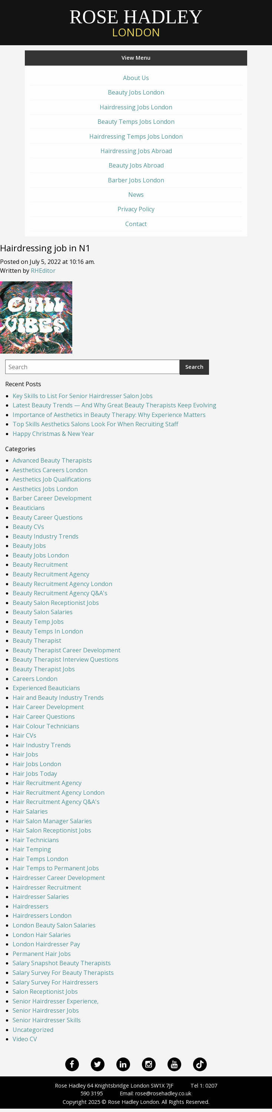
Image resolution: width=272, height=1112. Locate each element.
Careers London (35, 679)
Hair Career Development (48, 707)
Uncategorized (33, 1030)
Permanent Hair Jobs (42, 954)
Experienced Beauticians (46, 688)
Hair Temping (32, 849)
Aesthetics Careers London (50, 470)
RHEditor (43, 271)
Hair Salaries (30, 811)
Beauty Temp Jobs (38, 622)
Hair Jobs (25, 754)
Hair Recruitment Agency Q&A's (56, 802)
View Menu (136, 57)
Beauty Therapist (37, 640)
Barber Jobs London (136, 180)
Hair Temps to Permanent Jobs (56, 868)
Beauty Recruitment (40, 564)
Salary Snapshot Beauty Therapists (62, 963)
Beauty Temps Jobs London (136, 122)
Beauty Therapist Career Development (66, 650)
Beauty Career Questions (48, 517)
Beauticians (29, 508)
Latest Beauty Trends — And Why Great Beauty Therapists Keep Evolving (114, 405)
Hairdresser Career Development (59, 878)
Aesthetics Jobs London (45, 489)
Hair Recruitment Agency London (59, 792)
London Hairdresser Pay (46, 944)
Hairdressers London (42, 915)
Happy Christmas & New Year (53, 434)
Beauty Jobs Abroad (136, 165)
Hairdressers (31, 906)
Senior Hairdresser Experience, (56, 1001)
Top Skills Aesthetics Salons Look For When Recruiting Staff (95, 424)
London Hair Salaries (42, 935)
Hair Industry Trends (42, 745)
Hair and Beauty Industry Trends (58, 698)
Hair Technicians (36, 840)
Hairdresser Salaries (41, 897)
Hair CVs (24, 735)
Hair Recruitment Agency (47, 783)
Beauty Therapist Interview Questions (66, 659)
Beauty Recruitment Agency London (62, 584)
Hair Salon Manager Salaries (52, 821)
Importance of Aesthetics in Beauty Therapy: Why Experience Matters (109, 415)
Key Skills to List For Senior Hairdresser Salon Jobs (83, 396)
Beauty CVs (28, 527)
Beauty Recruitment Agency (51, 574)
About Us (136, 78)
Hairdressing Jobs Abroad (136, 151)
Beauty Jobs (29, 546)
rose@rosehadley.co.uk (163, 1093)
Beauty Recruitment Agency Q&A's (60, 593)
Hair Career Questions (44, 716)
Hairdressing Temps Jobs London (136, 136)
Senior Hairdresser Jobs (46, 1010)
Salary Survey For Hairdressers (55, 982)
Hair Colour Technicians (46, 726)
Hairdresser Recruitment (47, 887)
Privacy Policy (136, 209)
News (136, 195)
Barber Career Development (52, 498)
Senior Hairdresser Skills (47, 1020)
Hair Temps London (40, 859)
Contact (136, 224)
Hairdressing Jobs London (136, 107)
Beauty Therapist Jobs (44, 669)
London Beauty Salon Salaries (54, 925)
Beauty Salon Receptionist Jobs (56, 603)
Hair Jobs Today (35, 774)
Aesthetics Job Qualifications (52, 479)
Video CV (25, 1039)
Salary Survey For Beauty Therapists (63, 973)
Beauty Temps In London (48, 631)
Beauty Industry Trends (46, 536)
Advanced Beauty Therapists (52, 460)
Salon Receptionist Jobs (45, 991)
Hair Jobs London (37, 764)
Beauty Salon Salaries (43, 612)
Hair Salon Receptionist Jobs (52, 830)
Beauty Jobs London (136, 92)
